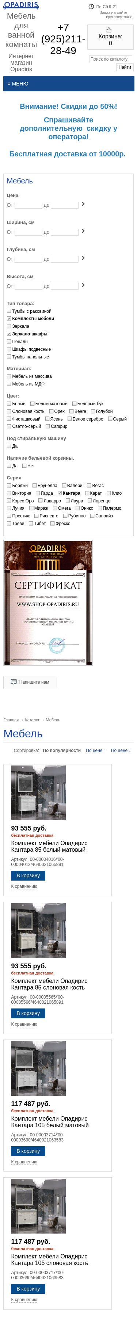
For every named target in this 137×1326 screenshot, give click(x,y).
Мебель (20, 181)
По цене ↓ (121, 750)
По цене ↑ (96, 750)
